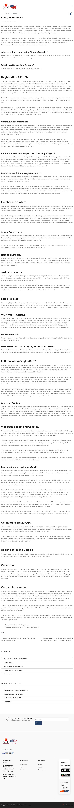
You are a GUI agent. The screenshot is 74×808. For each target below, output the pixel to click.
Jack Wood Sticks (18, 805)
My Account (23, 764)
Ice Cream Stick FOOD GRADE (11, 670)
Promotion (5, 674)
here (2, 632)
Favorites (23, 770)
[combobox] (37, 13)
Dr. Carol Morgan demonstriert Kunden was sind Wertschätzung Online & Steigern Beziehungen (57, 639)
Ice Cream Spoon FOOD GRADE (11, 666)
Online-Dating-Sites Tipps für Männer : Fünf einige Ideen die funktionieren (18, 639)
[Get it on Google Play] (66, 775)
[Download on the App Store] (66, 770)
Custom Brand (6, 662)
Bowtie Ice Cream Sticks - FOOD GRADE (14, 659)
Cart (21, 767)
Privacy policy (42, 770)
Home (40, 764)
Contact (40, 767)
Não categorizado (6, 21)
